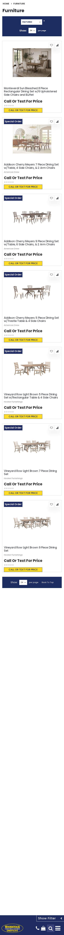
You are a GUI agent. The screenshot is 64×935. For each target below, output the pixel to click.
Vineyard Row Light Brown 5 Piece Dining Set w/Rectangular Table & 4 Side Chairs (31, 396)
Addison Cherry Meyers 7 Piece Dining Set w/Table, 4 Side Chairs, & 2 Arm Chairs (31, 166)
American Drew (11, 172)
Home (6, 3)
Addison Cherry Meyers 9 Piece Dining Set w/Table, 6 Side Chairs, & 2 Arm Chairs (31, 243)
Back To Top (48, 582)
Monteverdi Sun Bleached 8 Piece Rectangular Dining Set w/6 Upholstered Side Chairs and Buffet (30, 91)
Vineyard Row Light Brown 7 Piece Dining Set (30, 472)
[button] (51, 45)
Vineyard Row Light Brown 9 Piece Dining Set (30, 549)
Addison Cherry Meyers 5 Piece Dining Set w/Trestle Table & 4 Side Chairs (31, 319)
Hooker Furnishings (13, 401)
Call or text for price (23, 110)
